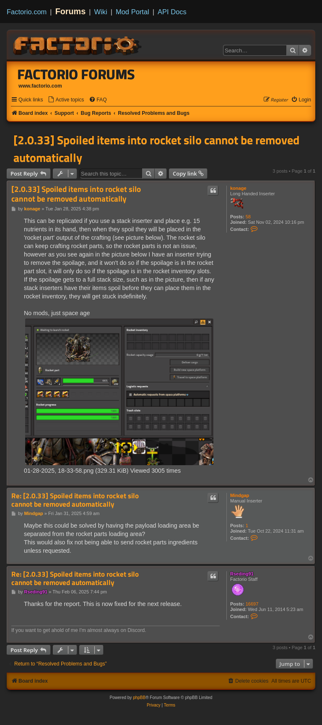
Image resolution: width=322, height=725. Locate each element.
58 (248, 216)
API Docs (172, 12)
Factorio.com (27, 12)
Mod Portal (132, 12)
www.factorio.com (40, 86)
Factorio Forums (76, 74)
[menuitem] (66, 100)
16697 (252, 603)
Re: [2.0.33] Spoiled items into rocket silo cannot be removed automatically (75, 500)
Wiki (100, 12)
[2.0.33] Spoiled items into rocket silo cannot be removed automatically (156, 148)
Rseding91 (242, 573)
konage (238, 188)
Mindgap (239, 495)
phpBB (139, 697)
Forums (70, 11)
